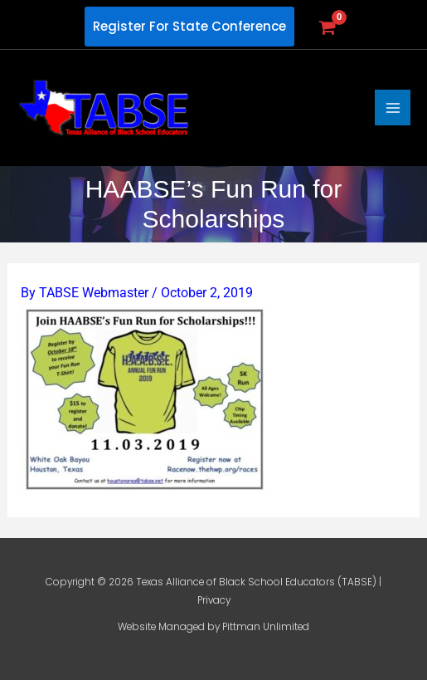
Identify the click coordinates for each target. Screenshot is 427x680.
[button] (189, 26)
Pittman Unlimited (265, 627)
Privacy (213, 600)
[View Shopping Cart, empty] (326, 26)
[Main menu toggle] (392, 107)
